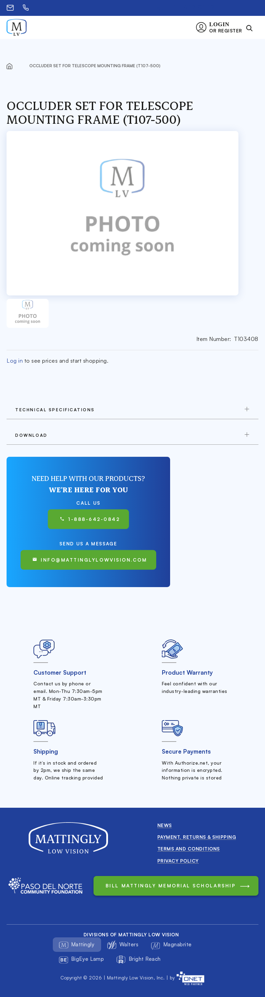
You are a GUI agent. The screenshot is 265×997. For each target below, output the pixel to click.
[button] (221, 27)
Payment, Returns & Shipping (196, 837)
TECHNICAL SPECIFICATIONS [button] (55, 409)
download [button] (31, 435)
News (164, 825)
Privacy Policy (178, 861)
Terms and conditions (188, 849)
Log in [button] (15, 360)
